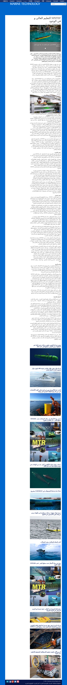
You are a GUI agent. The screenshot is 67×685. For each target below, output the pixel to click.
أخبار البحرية (37, 683)
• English (62, 1)
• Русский (55, 1)
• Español (12, 1)
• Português (37, 1)
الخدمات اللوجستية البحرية (46, 683)
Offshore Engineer (57, 683)
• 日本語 (30, 1)
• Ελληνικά (48, 1)
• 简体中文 (5, 1)
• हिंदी (43, 1)
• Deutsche (19, 1)
